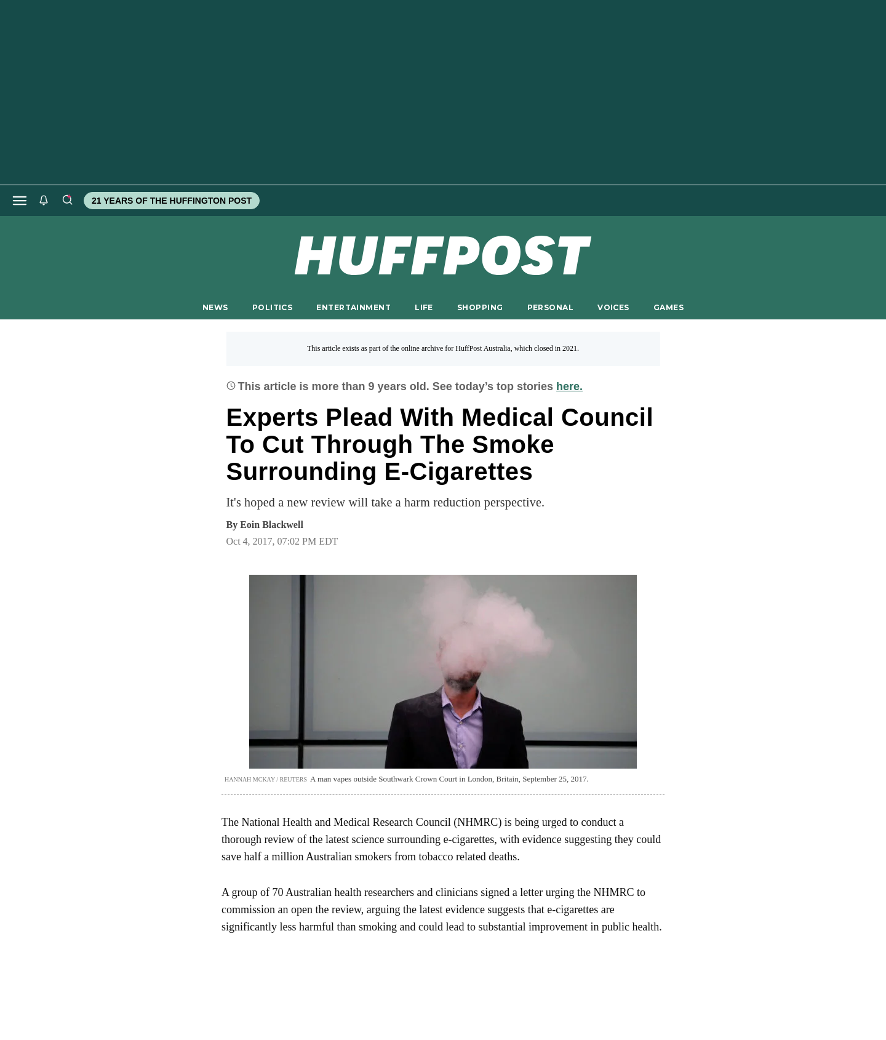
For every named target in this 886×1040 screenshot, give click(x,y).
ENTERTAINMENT (353, 307)
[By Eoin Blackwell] (271, 524)
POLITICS (272, 307)
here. (569, 386)
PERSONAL (550, 307)
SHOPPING (480, 307)
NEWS (215, 307)
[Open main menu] (19, 200)
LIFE (424, 307)
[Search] (67, 201)
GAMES (668, 307)
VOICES (613, 307)
